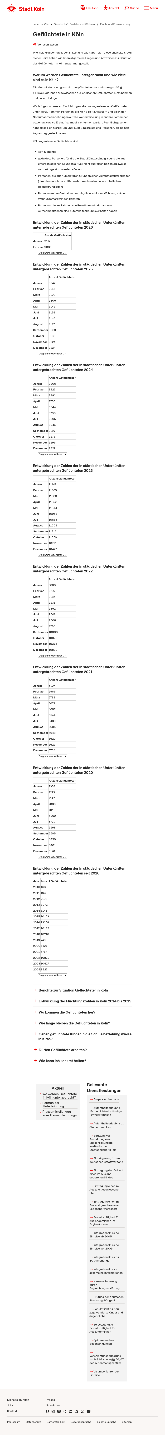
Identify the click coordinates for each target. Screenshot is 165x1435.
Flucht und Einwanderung (115, 24)
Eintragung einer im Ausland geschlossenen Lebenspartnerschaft (104, 1205)
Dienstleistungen (18, 1400)
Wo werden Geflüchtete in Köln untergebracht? (60, 1096)
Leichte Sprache (106, 1422)
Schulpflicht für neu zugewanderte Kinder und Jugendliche (106, 1312)
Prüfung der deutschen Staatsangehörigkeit (106, 1298)
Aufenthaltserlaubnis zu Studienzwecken (106, 1125)
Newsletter (53, 1405)
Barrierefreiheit (56, 1422)
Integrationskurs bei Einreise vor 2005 (104, 1246)
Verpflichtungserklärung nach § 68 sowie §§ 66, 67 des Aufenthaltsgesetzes (106, 1359)
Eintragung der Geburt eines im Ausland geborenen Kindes (106, 1173)
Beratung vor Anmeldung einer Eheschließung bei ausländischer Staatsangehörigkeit (102, 1143)
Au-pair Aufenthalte (106, 1099)
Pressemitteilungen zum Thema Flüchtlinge (60, 1113)
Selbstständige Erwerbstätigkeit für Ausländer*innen (102, 1328)
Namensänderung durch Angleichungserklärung (104, 1284)
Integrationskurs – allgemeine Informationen (106, 1271)
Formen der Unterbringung (53, 1104)
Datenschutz (33, 1422)
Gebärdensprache (80, 1422)
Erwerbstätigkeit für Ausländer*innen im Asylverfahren (104, 1220)
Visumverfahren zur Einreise (104, 1373)
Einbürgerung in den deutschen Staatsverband (106, 1160)
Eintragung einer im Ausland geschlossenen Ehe (104, 1189)
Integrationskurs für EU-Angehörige (104, 1258)
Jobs (10, 1405)
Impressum (13, 1422)
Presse (50, 1400)
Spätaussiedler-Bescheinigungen (101, 1341)
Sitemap (127, 1422)
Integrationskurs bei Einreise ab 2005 (104, 1234)
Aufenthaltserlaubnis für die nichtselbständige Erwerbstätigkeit (105, 1111)
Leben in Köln (41, 24)
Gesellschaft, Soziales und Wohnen (74, 24)
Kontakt (12, 1411)
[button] (151, 8)
